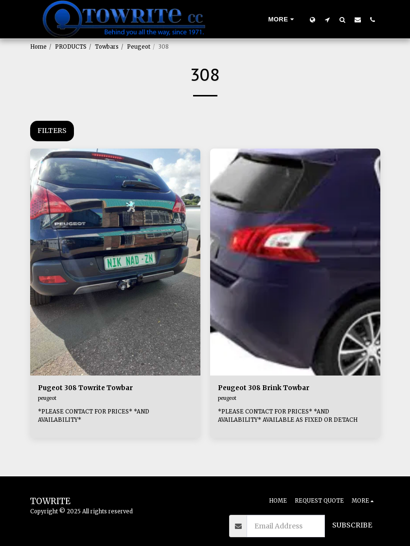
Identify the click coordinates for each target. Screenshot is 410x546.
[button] (328, 19)
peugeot (47, 398)
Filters (52, 130)
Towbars (107, 46)
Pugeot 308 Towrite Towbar (87, 388)
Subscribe (352, 525)
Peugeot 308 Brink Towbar (265, 388)
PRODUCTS (71, 46)
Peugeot (138, 46)
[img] (115, 262)
